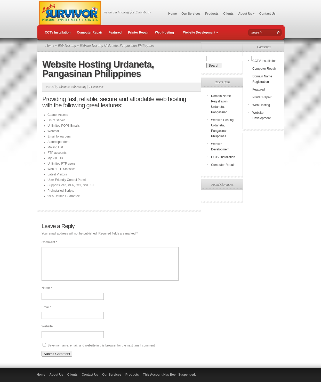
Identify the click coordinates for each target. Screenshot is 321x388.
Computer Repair (89, 32)
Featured (115, 32)
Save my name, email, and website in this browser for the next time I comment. (101, 351)
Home (172, 13)
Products (212, 13)
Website (47, 332)
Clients (228, 13)
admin (63, 86)
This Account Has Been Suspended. (169, 381)
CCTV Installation (57, 32)
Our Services (190, 13)
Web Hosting (164, 32)
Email (46, 313)
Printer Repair (138, 32)
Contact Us (267, 13)
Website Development (200, 32)
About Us (246, 13)
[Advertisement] (242, 237)
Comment (49, 242)
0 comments (96, 86)
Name (47, 294)
